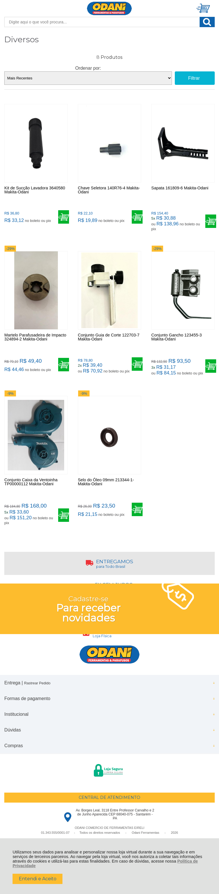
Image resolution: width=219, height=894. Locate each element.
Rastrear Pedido (37, 683)
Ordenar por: (88, 68)
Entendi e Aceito (37, 878)
